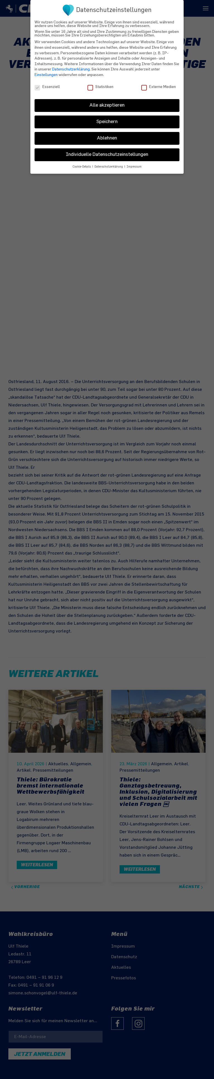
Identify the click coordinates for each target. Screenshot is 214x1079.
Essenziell (47, 82)
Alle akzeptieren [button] (107, 101)
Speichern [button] (107, 117)
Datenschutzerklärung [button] (109, 162)
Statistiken (100, 82)
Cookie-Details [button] (82, 162)
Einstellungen (46, 70)
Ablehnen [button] (107, 134)
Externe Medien (158, 82)
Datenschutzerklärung (71, 65)
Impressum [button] (134, 162)
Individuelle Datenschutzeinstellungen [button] (107, 150)
